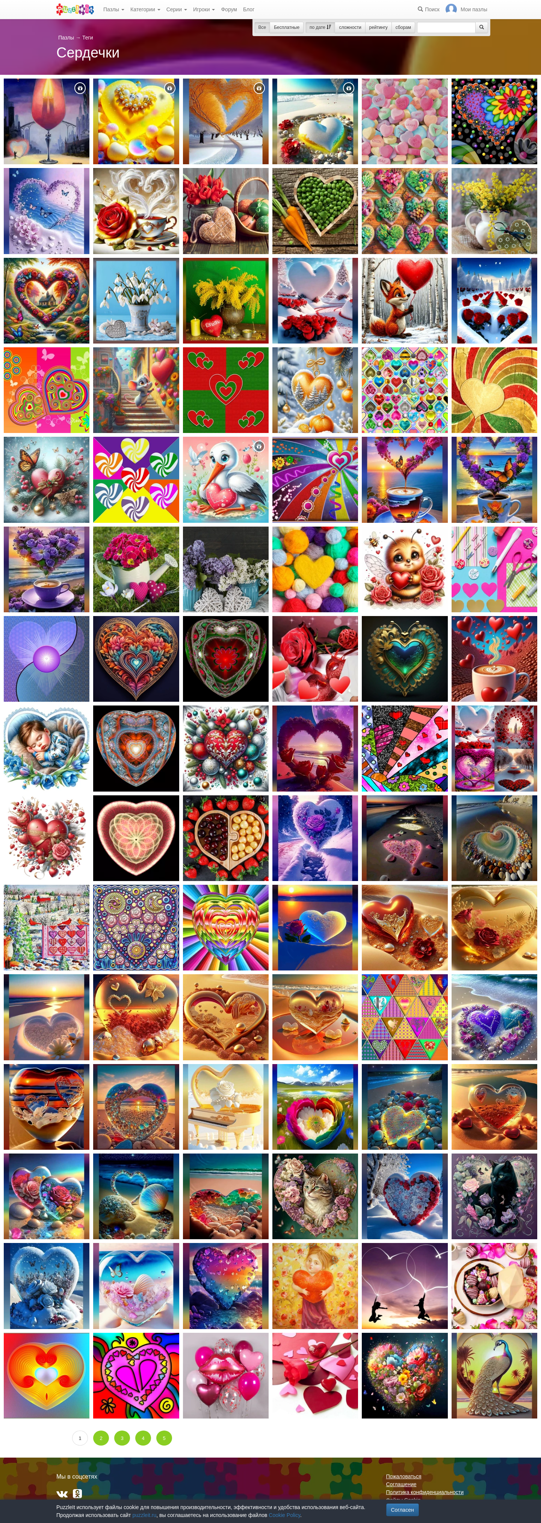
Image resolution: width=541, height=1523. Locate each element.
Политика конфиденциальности (425, 1492)
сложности (350, 27)
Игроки (204, 9)
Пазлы (113, 9)
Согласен (402, 1510)
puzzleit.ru (144, 1515)
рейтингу (378, 27)
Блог (248, 9)
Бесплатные (286, 27)
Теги (87, 38)
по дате (320, 27)
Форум (229, 9)
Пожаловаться (404, 1476)
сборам (403, 27)
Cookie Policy (284, 1515)
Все (262, 27)
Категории (145, 9)
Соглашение (401, 1484)
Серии (176, 9)
